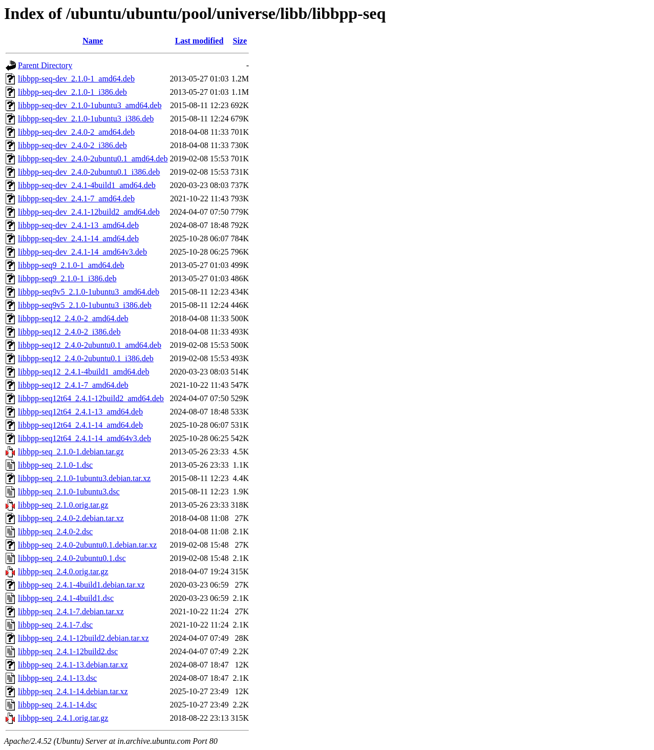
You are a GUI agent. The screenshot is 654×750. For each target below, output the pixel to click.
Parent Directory (45, 65)
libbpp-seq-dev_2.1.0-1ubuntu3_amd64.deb (89, 105)
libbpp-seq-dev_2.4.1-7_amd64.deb (76, 198)
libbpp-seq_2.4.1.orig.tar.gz (63, 718)
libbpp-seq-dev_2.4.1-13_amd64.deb (78, 225)
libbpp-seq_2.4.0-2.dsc (55, 531)
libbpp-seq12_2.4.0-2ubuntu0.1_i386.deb (86, 358)
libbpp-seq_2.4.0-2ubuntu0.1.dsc (72, 558)
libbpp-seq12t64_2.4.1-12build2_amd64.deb (91, 398)
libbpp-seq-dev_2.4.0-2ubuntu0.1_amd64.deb (92, 158)
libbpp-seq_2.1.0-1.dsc (55, 465)
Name (92, 40)
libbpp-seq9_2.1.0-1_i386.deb (67, 278)
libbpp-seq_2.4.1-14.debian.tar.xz (73, 691)
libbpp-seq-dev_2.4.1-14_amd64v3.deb (82, 251)
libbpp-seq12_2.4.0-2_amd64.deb (73, 318)
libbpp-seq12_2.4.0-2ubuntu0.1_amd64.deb (89, 345)
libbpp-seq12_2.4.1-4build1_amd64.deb (83, 371)
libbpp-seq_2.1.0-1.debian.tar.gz (71, 451)
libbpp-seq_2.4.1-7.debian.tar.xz (71, 611)
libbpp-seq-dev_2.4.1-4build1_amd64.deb (87, 185)
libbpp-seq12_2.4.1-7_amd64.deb (73, 385)
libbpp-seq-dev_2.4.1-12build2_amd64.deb (89, 211)
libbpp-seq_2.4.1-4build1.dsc (66, 598)
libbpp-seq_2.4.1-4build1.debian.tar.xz (81, 584)
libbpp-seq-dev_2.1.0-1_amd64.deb (76, 78)
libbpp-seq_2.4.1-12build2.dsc (68, 651)
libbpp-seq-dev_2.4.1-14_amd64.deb (78, 238)
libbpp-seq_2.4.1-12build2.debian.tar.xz (83, 638)
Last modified (199, 40)
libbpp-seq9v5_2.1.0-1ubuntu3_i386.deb (85, 305)
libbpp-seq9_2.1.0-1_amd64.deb (71, 265)
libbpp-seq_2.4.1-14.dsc (57, 704)
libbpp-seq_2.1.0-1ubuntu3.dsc (69, 491)
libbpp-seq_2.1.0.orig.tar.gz (63, 505)
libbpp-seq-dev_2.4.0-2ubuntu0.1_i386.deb (89, 172)
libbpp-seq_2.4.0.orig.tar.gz (63, 571)
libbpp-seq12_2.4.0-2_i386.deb (69, 331)
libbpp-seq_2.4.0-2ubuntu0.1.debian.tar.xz (87, 544)
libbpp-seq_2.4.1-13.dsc (57, 678)
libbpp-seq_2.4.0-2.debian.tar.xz (71, 518)
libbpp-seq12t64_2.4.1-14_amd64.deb (80, 425)
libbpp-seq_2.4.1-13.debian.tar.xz (73, 664)
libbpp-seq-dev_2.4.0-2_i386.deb (72, 145)
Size (240, 40)
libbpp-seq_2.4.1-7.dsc (55, 624)
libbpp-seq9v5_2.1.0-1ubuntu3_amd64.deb (88, 291)
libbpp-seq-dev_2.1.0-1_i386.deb (72, 92)
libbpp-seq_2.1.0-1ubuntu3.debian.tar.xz (84, 478)
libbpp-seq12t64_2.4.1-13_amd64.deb (80, 411)
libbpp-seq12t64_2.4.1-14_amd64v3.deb (84, 438)
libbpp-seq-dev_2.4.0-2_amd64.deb (76, 132)
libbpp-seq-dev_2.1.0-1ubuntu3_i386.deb (86, 118)
